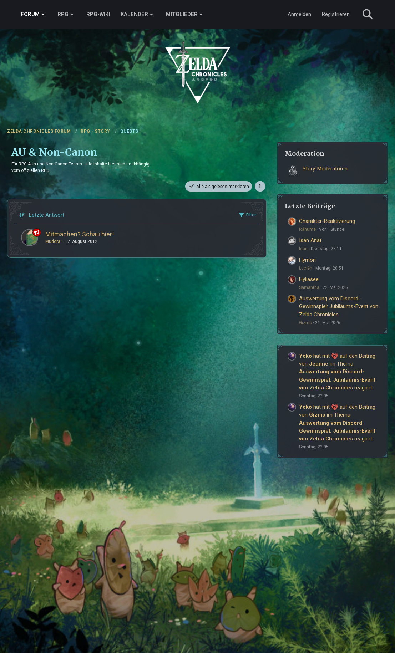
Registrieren (336, 14)
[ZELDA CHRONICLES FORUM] (197, 64)
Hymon (307, 260)
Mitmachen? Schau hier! (79, 234)
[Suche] (367, 14)
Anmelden (299, 14)
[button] (260, 186)
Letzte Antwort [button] (46, 215)
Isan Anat (310, 240)
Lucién (305, 268)
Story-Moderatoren (325, 168)
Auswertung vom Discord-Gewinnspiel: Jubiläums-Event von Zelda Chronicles (338, 306)
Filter (247, 215)
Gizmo (305, 322)
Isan (303, 248)
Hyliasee (309, 279)
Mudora (52, 241)
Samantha (309, 287)
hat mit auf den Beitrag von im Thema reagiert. (337, 372)
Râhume (307, 229)
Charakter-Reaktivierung (327, 221)
